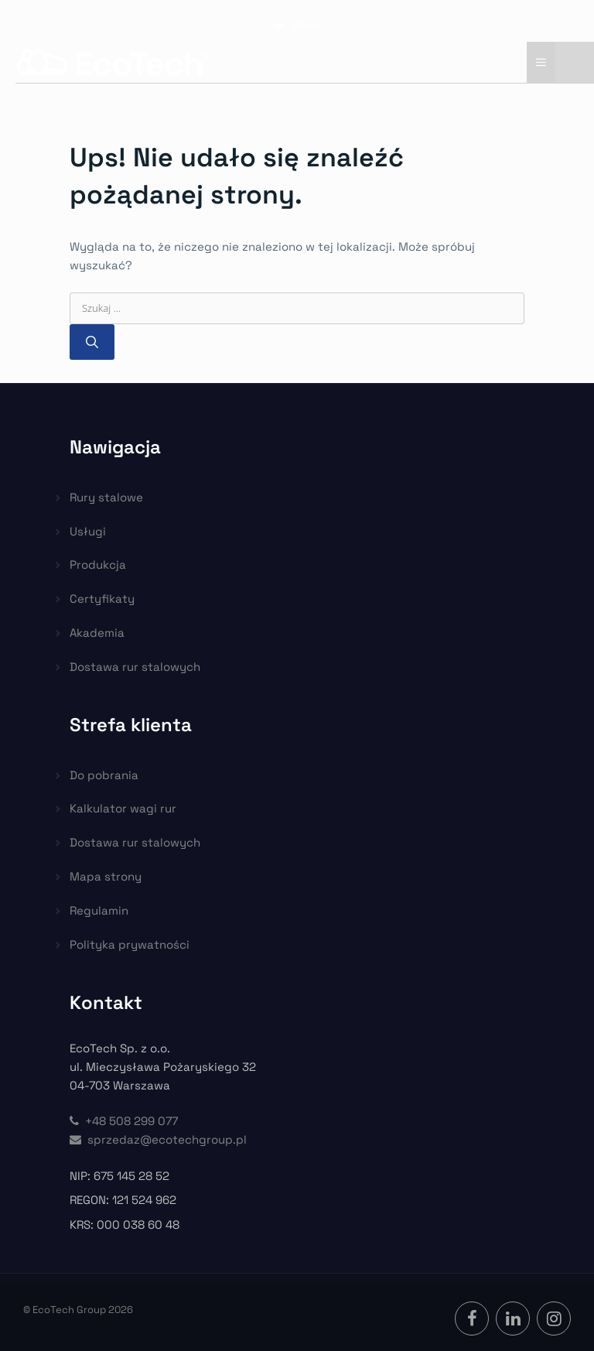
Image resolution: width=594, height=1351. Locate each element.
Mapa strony (106, 876)
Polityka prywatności (129, 944)
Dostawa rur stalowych (135, 666)
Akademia (97, 632)
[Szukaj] (92, 342)
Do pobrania (104, 775)
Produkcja (98, 564)
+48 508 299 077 (124, 1120)
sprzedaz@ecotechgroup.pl (158, 1139)
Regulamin (99, 910)
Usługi (88, 531)
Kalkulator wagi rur (123, 808)
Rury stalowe (106, 497)
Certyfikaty (102, 598)
